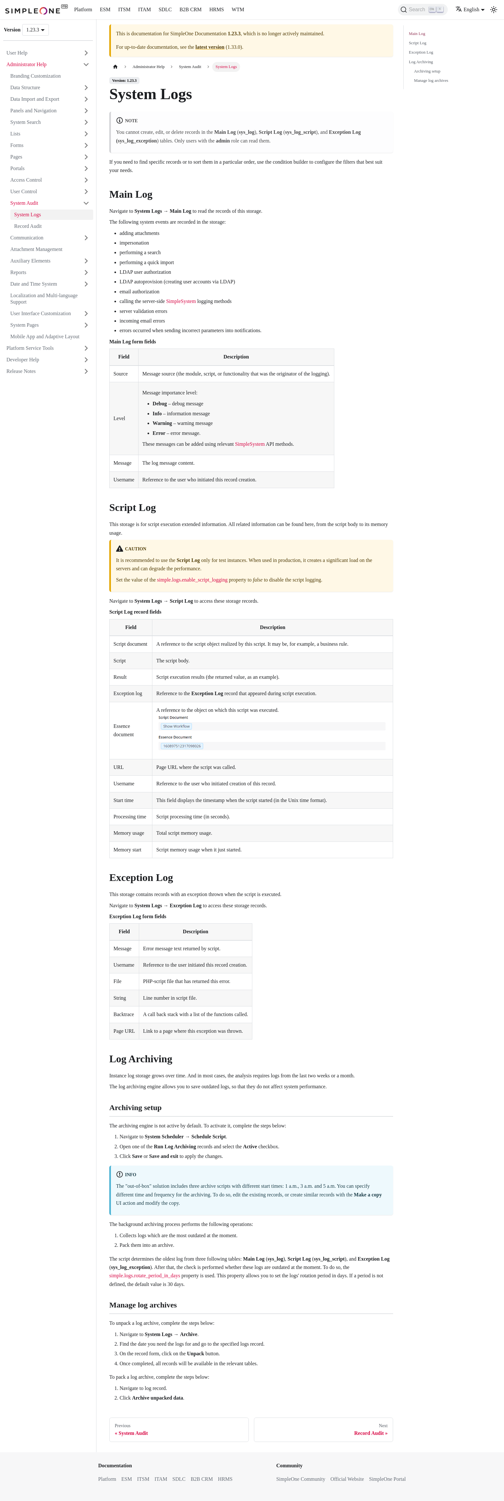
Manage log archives (431, 80)
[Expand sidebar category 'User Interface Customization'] (86, 313)
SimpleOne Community (300, 1479)
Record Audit (28, 226)
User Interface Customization (40, 313)
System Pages (24, 325)
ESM (105, 9)
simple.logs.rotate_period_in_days (144, 1275)
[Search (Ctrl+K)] (423, 9)
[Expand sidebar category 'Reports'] (86, 272)
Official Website (347, 1479)
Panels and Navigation (33, 110)
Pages (16, 157)
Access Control (26, 180)
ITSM (124, 9)
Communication (26, 237)
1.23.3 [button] (32, 29)
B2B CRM (190, 9)
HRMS (216, 9)
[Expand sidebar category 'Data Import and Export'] (86, 99)
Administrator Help (26, 64)
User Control (23, 191)
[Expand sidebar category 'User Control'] (86, 191)
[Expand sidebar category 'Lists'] (86, 134)
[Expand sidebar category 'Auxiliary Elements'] (86, 261)
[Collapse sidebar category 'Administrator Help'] (86, 64)
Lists (15, 133)
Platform (83, 9)
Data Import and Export (34, 99)
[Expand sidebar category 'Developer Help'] (86, 360)
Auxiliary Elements (30, 260)
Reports (18, 272)
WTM (238, 9)
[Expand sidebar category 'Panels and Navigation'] (86, 111)
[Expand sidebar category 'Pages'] (86, 157)
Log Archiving (421, 62)
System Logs (27, 214)
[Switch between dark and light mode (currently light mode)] (494, 9)
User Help (16, 53)
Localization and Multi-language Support (44, 299)
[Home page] (115, 67)
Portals (17, 168)
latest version (209, 47)
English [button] (467, 9)
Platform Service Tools (30, 348)
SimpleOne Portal (387, 1479)
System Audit (24, 203)
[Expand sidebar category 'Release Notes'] (86, 371)
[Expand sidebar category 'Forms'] (86, 145)
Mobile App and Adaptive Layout (44, 336)
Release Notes (21, 371)
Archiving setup (427, 71)
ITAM (144, 9)
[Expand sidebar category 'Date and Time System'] (86, 284)
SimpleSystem (181, 301)
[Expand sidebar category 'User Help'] (86, 53)
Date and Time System (33, 284)
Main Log (417, 33)
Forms (16, 145)
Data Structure (25, 87)
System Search (25, 122)
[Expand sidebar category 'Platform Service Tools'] (86, 348)
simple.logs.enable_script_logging (192, 579)
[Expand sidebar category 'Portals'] (86, 168)
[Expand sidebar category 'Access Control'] (86, 180)
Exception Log (421, 52)
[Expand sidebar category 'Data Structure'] (86, 87)
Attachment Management (36, 249)
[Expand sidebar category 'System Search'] (86, 122)
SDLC (165, 9)
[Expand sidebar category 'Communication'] (86, 238)
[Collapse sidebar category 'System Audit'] (86, 203)
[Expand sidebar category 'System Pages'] (86, 325)
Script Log (417, 43)
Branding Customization (35, 76)
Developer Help (22, 359)
